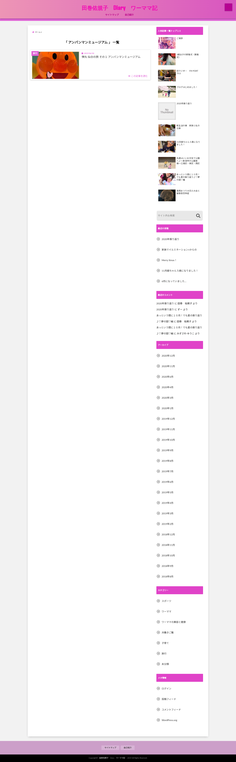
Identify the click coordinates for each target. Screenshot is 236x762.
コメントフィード (171, 709)
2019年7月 (167, 471)
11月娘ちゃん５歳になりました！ (188, 143)
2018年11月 (168, 544)
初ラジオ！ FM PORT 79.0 (187, 72)
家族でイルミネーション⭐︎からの (179, 249)
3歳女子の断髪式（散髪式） (188, 55)
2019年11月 (168, 429)
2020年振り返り (184, 103)
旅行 (164, 653)
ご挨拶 (180, 38)
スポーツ (166, 600)
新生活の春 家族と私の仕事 (188, 126)
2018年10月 (168, 555)
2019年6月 (167, 481)
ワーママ (166, 611)
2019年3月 (167, 513)
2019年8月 (167, 460)
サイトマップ (112, 14)
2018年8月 (167, 576)
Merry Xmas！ (169, 260)
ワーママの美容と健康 (174, 622)
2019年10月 (168, 439)
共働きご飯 (168, 632)
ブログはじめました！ (187, 87)
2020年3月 (167, 397)
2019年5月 (167, 492)
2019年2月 (167, 523)
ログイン (166, 688)
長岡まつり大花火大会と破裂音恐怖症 (188, 192)
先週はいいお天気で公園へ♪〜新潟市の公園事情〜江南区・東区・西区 (188, 161)
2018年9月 (167, 565)
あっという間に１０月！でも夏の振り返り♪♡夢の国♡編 (188, 177)
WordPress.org (169, 720)
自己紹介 (129, 14)
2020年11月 (168, 366)
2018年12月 (168, 534)
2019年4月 (167, 502)
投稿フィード (169, 699)
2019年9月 (167, 450)
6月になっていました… (174, 281)
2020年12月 (168, 355)
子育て (165, 643)
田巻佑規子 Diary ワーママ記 (122, 8)
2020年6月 (167, 376)
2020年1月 (167, 408)
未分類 (165, 664)
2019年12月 (168, 418)
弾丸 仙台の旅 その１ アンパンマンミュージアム (111, 56)
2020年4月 (167, 387)
